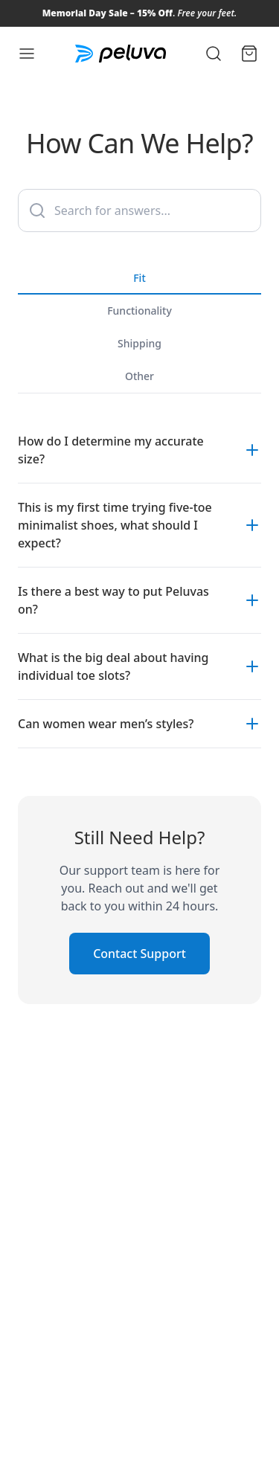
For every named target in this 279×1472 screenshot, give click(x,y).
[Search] (213, 53)
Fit (139, 283)
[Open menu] (27, 53)
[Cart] (249, 53)
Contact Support (139, 953)
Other (139, 376)
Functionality (139, 310)
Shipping (139, 343)
